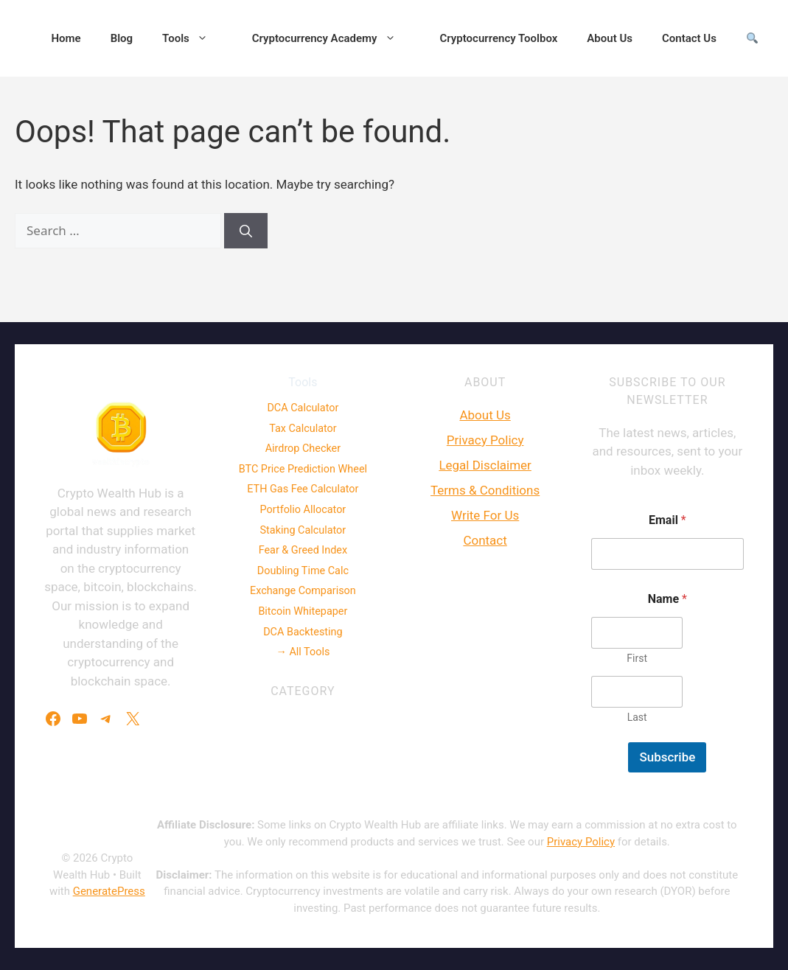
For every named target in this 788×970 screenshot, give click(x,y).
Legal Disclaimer (485, 465)
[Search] (246, 230)
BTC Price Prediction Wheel (303, 469)
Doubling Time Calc (303, 571)
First (637, 658)
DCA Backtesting (302, 632)
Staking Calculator (303, 530)
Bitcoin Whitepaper (302, 611)
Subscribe (667, 757)
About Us (609, 38)
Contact (484, 540)
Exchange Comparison (303, 591)
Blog (122, 38)
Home (65, 38)
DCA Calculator (302, 408)
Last (636, 717)
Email (667, 520)
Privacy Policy (485, 440)
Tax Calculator (302, 428)
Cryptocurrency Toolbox (499, 38)
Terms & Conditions (485, 490)
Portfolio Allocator (303, 509)
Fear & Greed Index (303, 550)
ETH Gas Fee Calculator (302, 489)
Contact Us (689, 38)
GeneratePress (109, 891)
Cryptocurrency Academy (331, 38)
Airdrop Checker (303, 448)
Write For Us (485, 515)
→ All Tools (303, 652)
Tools (192, 38)
